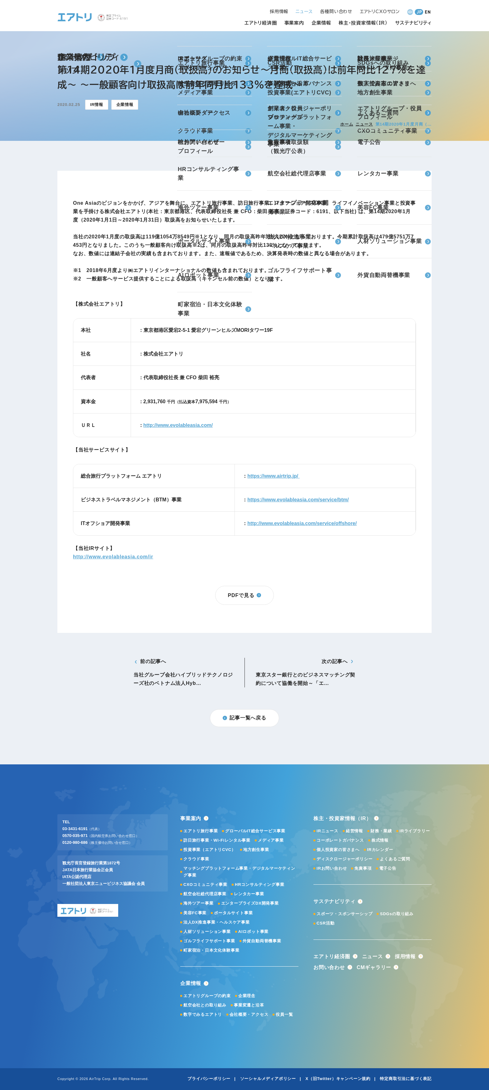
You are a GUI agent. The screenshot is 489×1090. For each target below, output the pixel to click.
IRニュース (327, 831)
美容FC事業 (194, 913)
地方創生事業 (256, 849)
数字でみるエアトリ (202, 1014)
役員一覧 (284, 1014)
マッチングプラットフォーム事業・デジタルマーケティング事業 (239, 871)
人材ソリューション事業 (207, 931)
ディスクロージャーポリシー (344, 859)
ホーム (346, 124)
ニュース (364, 124)
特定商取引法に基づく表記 (406, 1078)
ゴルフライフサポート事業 (209, 941)
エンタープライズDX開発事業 (250, 903)
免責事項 (362, 868)
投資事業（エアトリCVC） (209, 849)
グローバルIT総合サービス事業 (255, 831)
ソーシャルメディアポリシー (268, 1078)
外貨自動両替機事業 (262, 941)
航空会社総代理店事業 (204, 894)
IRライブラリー (414, 831)
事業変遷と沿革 (249, 1005)
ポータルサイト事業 (233, 913)
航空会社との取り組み (204, 1005)
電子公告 (387, 868)
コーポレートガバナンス (340, 840)
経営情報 (354, 831)
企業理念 (246, 995)
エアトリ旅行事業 (200, 831)
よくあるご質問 (395, 859)
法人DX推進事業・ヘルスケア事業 (216, 922)
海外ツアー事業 (198, 903)
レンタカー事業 (249, 894)
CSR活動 (325, 923)
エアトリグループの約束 (207, 995)
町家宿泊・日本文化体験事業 (211, 950)
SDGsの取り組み (397, 913)
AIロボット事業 (253, 931)
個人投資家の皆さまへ (338, 849)
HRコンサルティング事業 (259, 884)
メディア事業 (271, 840)
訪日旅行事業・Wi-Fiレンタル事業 (216, 840)
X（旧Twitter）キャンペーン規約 (337, 1078)
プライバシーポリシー (208, 1078)
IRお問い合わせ (332, 868)
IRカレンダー (380, 849)
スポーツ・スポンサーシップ (344, 913)
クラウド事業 (196, 859)
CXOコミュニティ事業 (205, 884)
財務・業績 (381, 831)
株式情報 (380, 840)
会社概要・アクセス (249, 1014)
